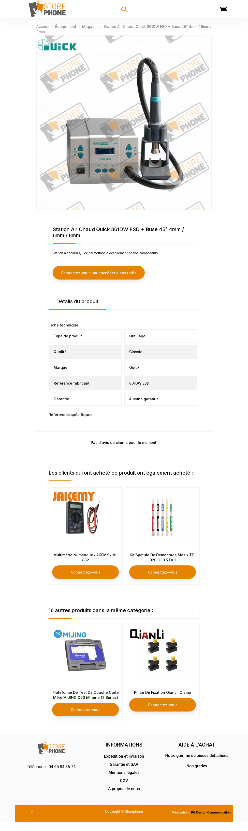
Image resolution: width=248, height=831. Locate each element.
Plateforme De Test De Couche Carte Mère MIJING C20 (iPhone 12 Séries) (85, 700)
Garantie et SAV (124, 773)
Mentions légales (123, 782)
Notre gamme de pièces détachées (196, 765)
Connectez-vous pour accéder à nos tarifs (99, 272)
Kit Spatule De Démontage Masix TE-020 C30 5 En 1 (163, 558)
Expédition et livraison (124, 765)
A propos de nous (124, 798)
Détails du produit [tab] (77, 301)
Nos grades (196, 775)
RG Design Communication (211, 822)
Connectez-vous (85, 572)
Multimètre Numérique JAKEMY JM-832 (85, 558)
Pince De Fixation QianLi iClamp (162, 695)
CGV (124, 790)
